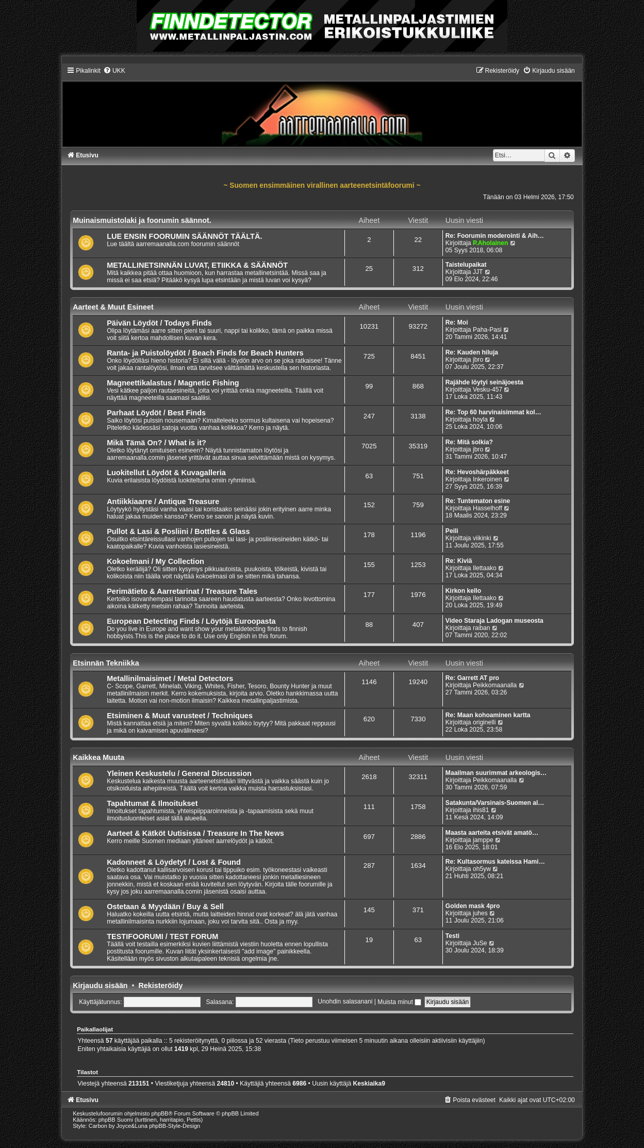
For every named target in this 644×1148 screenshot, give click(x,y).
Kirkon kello (463, 590)
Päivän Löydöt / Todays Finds (159, 323)
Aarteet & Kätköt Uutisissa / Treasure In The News (195, 833)
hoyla (480, 419)
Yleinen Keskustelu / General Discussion (179, 773)
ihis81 (481, 810)
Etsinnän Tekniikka (106, 663)
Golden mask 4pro (472, 906)
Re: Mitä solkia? (469, 442)
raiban (481, 628)
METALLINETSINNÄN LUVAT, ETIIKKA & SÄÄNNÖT (197, 265)
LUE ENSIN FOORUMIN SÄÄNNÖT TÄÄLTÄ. (184, 236)
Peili (451, 531)
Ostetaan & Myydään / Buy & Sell (165, 906)
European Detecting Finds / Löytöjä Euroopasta (191, 621)
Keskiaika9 (369, 1083)
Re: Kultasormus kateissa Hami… (495, 861)
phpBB (159, 1113)
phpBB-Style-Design (174, 1126)
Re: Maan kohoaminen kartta (488, 715)
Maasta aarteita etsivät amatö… (491, 832)
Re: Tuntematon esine (477, 501)
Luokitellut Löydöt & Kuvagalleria (166, 472)
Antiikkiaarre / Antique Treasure (163, 501)
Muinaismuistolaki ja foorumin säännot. (142, 220)
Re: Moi (456, 322)
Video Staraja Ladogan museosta (494, 620)
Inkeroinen (487, 479)
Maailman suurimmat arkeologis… (496, 773)
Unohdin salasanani (345, 1002)
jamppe (483, 840)
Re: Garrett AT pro (472, 678)
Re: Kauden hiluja (471, 352)
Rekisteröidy (161, 985)
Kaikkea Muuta (98, 757)
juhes (480, 913)
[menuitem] (114, 70)
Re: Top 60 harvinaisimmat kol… (493, 412)
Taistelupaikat (466, 264)
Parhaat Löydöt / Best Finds (156, 413)
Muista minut (399, 1002)
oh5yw (482, 868)
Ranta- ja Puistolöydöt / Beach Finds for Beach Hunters (205, 353)
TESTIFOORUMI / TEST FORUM (162, 936)
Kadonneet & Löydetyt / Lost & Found (174, 862)
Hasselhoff (487, 508)
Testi (452, 936)
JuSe (480, 943)
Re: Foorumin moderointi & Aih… (494, 235)
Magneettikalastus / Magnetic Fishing (173, 383)
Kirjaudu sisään (100, 985)
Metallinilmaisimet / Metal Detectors (170, 678)
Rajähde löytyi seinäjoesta (484, 382)
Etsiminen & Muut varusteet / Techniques (180, 716)
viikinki (482, 538)
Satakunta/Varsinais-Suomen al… (494, 802)
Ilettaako (485, 568)
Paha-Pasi (487, 329)
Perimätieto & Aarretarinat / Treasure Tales (182, 591)
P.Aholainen (490, 243)
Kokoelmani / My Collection (155, 561)
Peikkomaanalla (495, 685)
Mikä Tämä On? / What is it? (156, 443)
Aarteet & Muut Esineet (113, 307)
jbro (478, 359)
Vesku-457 (487, 389)
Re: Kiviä (458, 560)
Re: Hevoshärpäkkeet (477, 472)
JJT (478, 272)
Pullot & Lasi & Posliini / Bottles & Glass (178, 531)
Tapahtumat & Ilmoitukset (152, 803)
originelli (484, 722)
